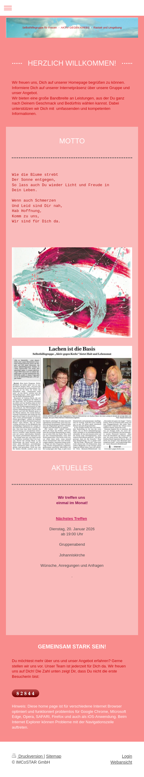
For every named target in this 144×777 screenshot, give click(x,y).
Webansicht (121, 762)
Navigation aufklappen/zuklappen (72, 7)
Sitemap (53, 756)
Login (127, 756)
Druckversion (28, 756)
